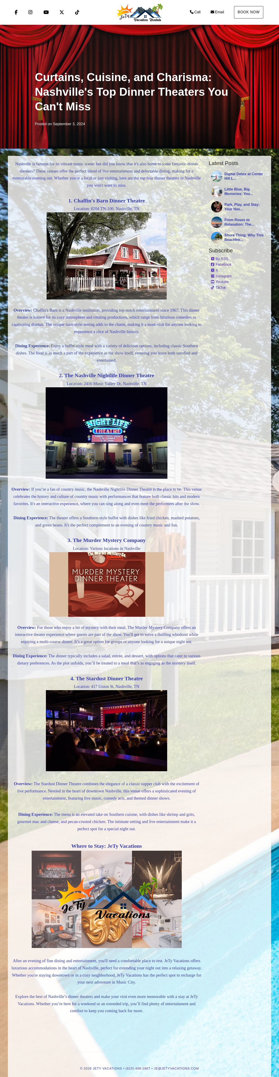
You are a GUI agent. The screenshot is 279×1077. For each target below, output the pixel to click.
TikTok (218, 288)
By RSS (219, 259)
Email (217, 12)
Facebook (221, 264)
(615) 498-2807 (138, 1068)
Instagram (221, 276)
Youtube (220, 282)
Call (195, 12)
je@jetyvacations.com (176, 1068)
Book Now (249, 12)
